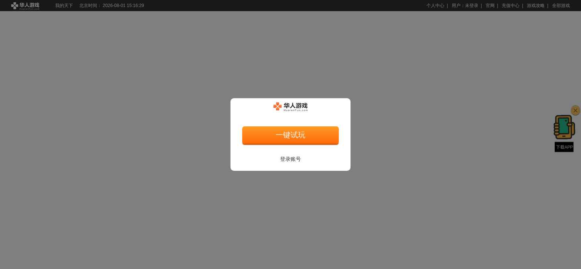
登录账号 (290, 159)
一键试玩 (290, 135)
